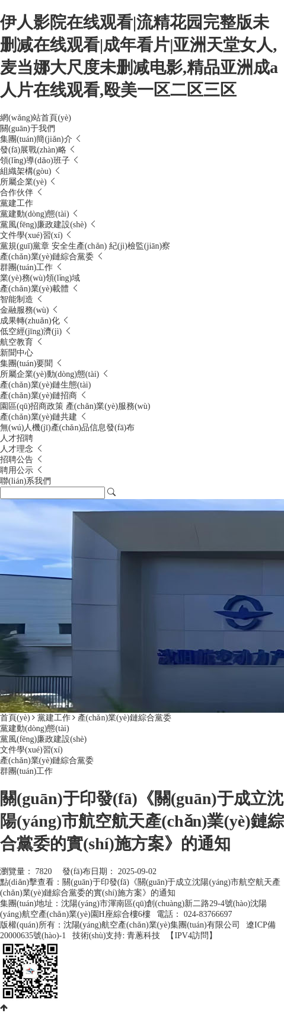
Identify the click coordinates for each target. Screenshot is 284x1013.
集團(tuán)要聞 (27, 363)
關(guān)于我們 (27, 128)
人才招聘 (16, 438)
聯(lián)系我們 (25, 481)
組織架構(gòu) (26, 171)
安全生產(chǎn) (80, 246)
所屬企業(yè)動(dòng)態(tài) (50, 374)
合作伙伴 (18, 192)
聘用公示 (18, 470)
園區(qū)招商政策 (33, 406)
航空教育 (18, 342)
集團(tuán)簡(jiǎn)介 (37, 139)
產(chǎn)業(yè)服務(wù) (108, 406)
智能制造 (18, 299)
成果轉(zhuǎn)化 (31, 320)
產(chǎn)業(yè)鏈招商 (39, 395)
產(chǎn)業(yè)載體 (35, 288)
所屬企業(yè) (24, 181)
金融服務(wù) (25, 310)
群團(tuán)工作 (27, 267)
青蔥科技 (143, 935)
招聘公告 (18, 459)
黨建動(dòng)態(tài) (35, 213)
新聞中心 (16, 352)
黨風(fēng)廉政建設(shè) (44, 224)
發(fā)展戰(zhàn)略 (34, 149)
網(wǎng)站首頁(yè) (35, 117)
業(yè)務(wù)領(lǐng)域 (40, 278)
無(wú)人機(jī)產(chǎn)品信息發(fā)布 (67, 427)
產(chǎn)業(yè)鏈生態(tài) (45, 384)
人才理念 (18, 448)
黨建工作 (16, 203)
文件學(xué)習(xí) (32, 235)
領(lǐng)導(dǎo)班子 (36, 160)
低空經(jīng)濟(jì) (32, 331)
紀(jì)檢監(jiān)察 (139, 246)
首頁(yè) (15, 717)
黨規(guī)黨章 (26, 246)
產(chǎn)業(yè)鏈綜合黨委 (48, 256)
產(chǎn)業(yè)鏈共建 (39, 416)
